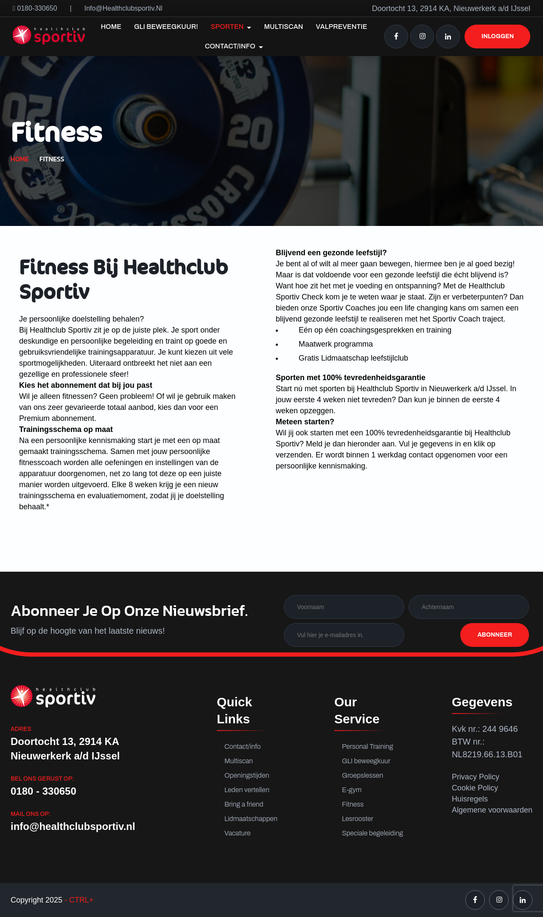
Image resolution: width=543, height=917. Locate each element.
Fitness (353, 804)
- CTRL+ (78, 900)
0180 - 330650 (43, 791)
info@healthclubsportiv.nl (123, 8)
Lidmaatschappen (250, 818)
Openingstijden (246, 775)
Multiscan (283, 26)
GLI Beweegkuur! (166, 26)
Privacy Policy (475, 777)
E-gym (351, 789)
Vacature (237, 833)
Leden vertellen (246, 789)
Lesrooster (357, 818)
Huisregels (470, 799)
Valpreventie (341, 26)
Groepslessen (362, 775)
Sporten (231, 26)
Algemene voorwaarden (492, 810)
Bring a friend (243, 804)
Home (111, 26)
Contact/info (234, 46)
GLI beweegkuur (366, 761)
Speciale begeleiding (369, 833)
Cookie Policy (475, 788)
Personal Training (367, 746)
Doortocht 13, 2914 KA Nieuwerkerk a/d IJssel (65, 749)
